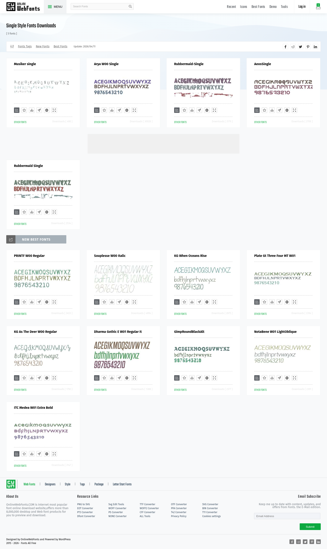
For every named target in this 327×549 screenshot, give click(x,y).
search (130, 6)
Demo (273, 7)
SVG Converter (210, 504)
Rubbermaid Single (28, 166)
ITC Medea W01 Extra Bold (33, 408)
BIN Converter (210, 508)
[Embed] (46, 110)
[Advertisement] (163, 143)
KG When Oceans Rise (190, 256)
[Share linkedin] (315, 46)
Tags (82, 484)
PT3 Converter (85, 512)
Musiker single (25, 64)
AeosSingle (262, 64)
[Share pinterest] (308, 46)
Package (98, 484)
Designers (50, 484)
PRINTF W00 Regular (29, 256)
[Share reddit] (293, 46)
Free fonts (25, 7)
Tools (284, 7)
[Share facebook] (285, 46)
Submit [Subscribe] (310, 526)
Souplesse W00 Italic (110, 256)
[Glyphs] (39, 110)
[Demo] (54, 110)
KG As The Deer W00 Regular (35, 332)
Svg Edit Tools (116, 504)
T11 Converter (209, 512)
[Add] (16, 110)
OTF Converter (179, 504)
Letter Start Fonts (122, 484)
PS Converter (115, 512)
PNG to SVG (83, 504)
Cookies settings (211, 516)
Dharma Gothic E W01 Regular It (118, 332)
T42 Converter (178, 512)
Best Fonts (258, 7)
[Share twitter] (300, 46)
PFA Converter (179, 508)
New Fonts (42, 46)
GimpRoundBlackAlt (189, 332)
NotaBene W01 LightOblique (275, 332)
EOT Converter (85, 508)
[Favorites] (24, 110)
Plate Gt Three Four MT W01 (275, 256)
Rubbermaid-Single (189, 64)
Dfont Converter (86, 516)
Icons (243, 7)
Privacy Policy (178, 516)
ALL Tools (145, 516)
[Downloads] (31, 110)
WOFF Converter (117, 508)
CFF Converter (147, 512)
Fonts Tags (25, 46)
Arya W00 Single (106, 64)
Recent (231, 7)
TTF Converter (147, 504)
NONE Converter (117, 516)
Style (67, 484)
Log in (302, 7)
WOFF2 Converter (149, 508)
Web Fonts (29, 484)
